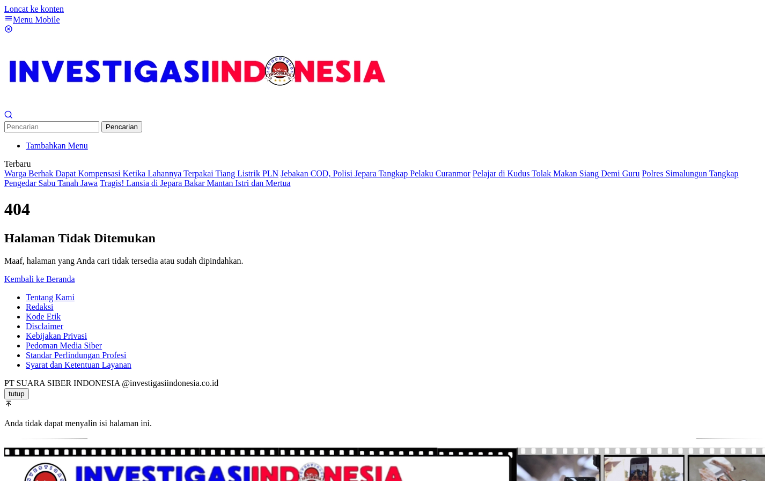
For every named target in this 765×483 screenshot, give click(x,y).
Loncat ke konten (34, 8)
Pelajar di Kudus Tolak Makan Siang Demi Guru (556, 173)
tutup (17, 394)
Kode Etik (43, 316)
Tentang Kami (50, 297)
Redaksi (40, 306)
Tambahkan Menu (57, 145)
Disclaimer (44, 326)
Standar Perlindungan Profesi (76, 355)
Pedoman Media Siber (64, 345)
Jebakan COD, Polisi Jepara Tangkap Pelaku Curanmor (375, 173)
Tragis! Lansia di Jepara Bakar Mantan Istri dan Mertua (195, 183)
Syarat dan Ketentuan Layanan (78, 364)
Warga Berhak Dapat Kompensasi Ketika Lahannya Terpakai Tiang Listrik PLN (141, 173)
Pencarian (122, 127)
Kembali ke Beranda (39, 279)
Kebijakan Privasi (56, 335)
